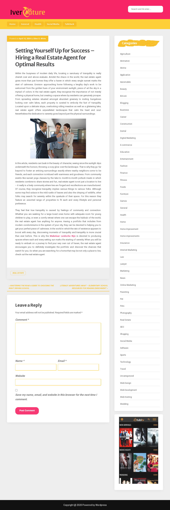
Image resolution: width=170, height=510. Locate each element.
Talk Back (69, 24)
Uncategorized (127, 376)
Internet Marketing (128, 250)
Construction (126, 124)
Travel (123, 369)
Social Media (53, 24)
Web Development (128, 390)
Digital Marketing (128, 138)
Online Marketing (128, 285)
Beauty (123, 89)
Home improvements (129, 236)
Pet (121, 299)
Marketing (124, 271)
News (122, 278)
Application (125, 75)
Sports (123, 355)
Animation (125, 61)
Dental (123, 131)
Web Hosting (126, 397)
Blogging (124, 103)
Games (123, 201)
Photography (126, 313)
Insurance (124, 243)
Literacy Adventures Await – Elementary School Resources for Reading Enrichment (84, 287)
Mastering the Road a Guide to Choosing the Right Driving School (31, 287)
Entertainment (126, 159)
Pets (122, 306)
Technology (125, 362)
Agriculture (125, 54)
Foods (123, 187)
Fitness (123, 180)
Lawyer (123, 264)
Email (62, 360)
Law (122, 257)
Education (124, 152)
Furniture (124, 194)
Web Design (125, 383)
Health (38, 24)
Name (19, 360)
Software (124, 348)
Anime (123, 68)
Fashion (124, 166)
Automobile (125, 82)
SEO (122, 327)
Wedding (124, 404)
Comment (22, 319)
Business (124, 110)
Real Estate (18, 273)
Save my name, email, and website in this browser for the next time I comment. (56, 397)
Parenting (124, 292)
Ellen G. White (40, 39)
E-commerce (126, 145)
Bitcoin (123, 96)
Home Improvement (129, 229)
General (25, 24)
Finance (124, 173)
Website (20, 375)
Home (12, 24)
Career (123, 117)
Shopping (124, 334)
